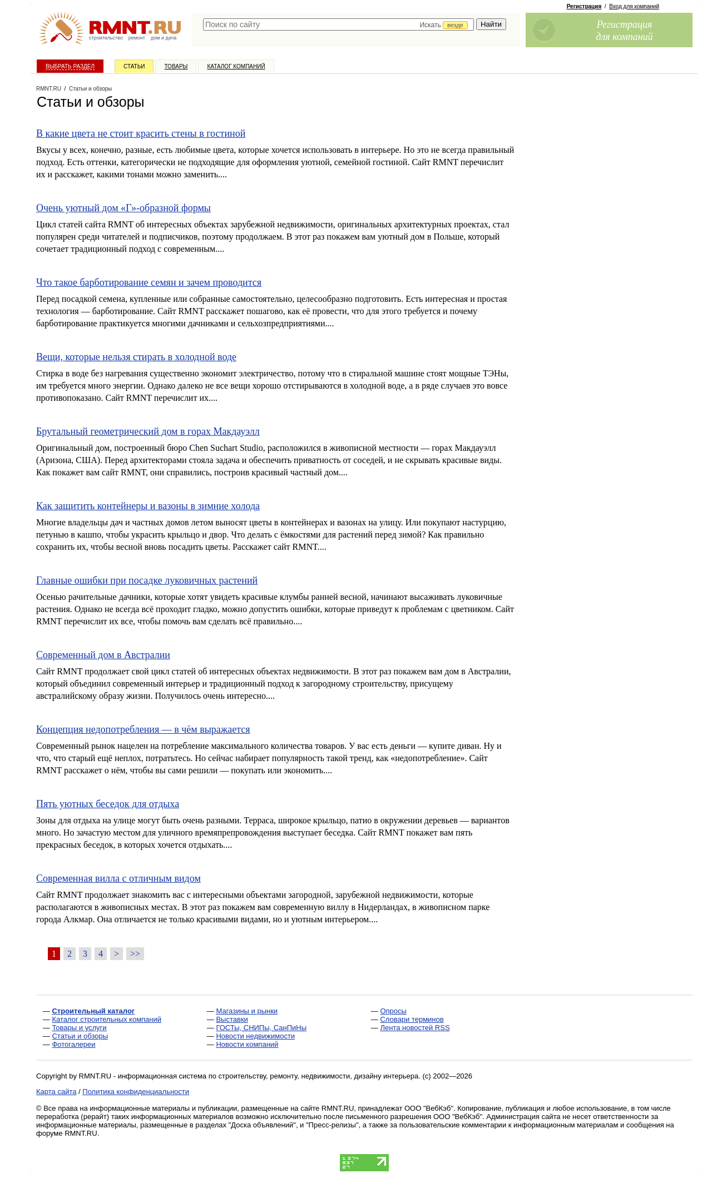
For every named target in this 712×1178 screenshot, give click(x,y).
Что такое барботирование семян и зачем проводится (148, 282)
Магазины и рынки (247, 1011)
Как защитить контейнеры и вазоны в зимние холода (148, 505)
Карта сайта (56, 1091)
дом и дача (163, 38)
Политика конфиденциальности (135, 1091)
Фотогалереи (73, 1044)
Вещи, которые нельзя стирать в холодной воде (136, 356)
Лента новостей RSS (414, 1027)
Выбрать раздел (70, 66)
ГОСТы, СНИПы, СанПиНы (261, 1027)
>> (135, 953)
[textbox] (338, 24)
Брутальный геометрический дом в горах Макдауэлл (148, 431)
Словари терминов (411, 1019)
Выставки (232, 1019)
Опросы (393, 1011)
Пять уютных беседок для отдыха (107, 803)
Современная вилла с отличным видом (118, 878)
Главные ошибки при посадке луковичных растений (147, 580)
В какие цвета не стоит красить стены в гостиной (140, 133)
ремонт (136, 38)
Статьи (134, 66)
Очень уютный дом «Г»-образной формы (123, 207)
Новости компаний (247, 1044)
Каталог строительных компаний (106, 1019)
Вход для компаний (634, 6)
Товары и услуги (79, 1027)
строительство (106, 38)
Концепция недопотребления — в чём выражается (143, 729)
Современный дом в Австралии (103, 654)
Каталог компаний (236, 66)
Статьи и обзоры (80, 1036)
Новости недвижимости (255, 1036)
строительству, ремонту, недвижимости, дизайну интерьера (319, 1076)
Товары (175, 66)
